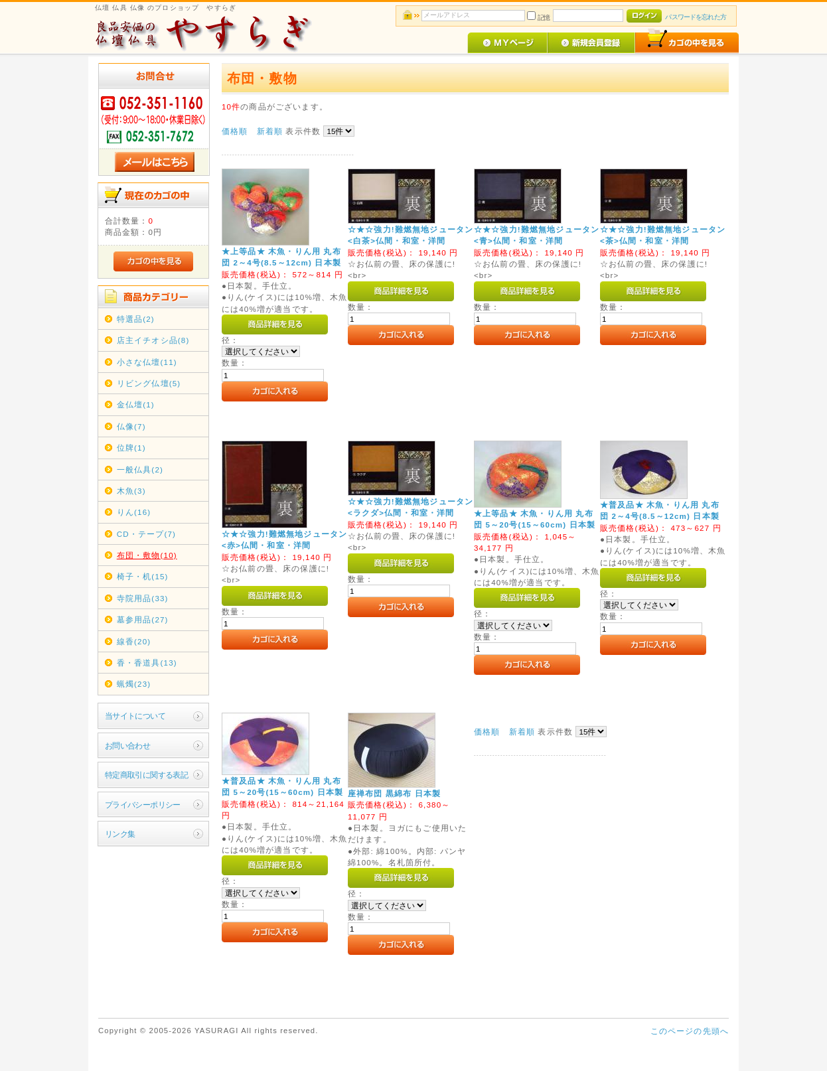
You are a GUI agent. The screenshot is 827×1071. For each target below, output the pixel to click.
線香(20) (134, 641)
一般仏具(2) (140, 469)
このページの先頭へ (689, 1031)
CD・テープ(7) (146, 534)
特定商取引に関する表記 (146, 774)
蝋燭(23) (134, 683)
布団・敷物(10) (147, 555)
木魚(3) (131, 490)
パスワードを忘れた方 (695, 17)
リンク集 (120, 833)
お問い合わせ (128, 745)
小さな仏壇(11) (147, 362)
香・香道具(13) (147, 662)
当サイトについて (135, 715)
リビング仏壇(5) (149, 383)
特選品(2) (136, 319)
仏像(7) (131, 426)
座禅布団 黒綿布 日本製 (394, 793)
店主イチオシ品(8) (153, 340)
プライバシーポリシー (143, 804)
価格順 (235, 131)
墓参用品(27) (143, 619)
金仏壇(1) (136, 404)
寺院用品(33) (143, 598)
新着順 (270, 131)
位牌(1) (131, 447)
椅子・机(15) (143, 576)
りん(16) (134, 512)
